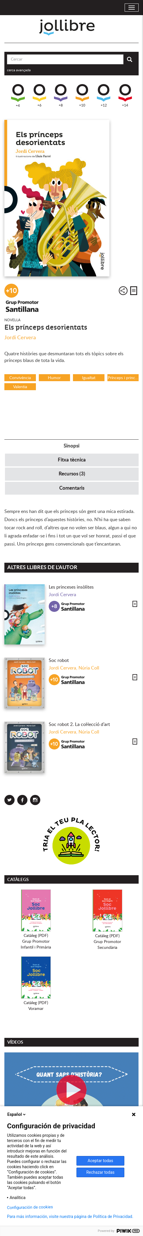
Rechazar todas (100, 1172)
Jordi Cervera (20, 337)
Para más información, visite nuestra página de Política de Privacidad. (70, 1216)
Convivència (20, 378)
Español (17, 1114)
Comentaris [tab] (71, 488)
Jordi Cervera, (64, 668)
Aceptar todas (100, 1160)
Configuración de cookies (30, 1207)
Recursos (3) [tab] (72, 473)
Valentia (20, 387)
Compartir (123, 290)
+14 (125, 95)
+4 (18, 95)
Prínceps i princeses (123, 378)
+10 (82, 95)
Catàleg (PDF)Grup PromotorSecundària (107, 942)
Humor (54, 378)
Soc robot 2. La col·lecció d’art (79, 724)
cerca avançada (19, 70)
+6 (39, 95)
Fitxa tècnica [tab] (72, 459)
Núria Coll (89, 668)
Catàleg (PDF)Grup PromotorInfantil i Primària (36, 941)
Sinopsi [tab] (71, 445)
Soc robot (59, 660)
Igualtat (88, 378)
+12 (103, 95)
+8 (60, 95)
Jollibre (71, 27)
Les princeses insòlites (71, 587)
